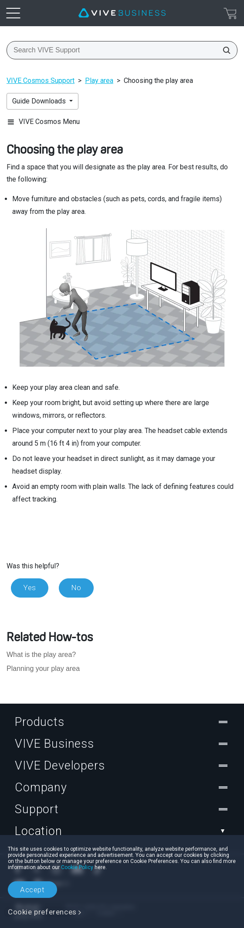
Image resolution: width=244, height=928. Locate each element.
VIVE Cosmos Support (41, 80)
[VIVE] (122, 13)
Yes (29, 587)
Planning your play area (43, 668)
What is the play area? (41, 654)
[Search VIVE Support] (223, 50)
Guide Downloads (40, 101)
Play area (99, 80)
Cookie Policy (77, 867)
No (76, 587)
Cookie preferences (42, 911)
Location (122, 831)
